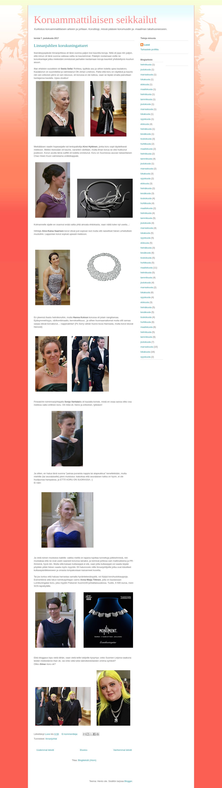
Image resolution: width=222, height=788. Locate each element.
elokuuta (144, 84)
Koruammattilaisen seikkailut (95, 19)
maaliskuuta (146, 89)
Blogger (128, 781)
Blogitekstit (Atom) (87, 760)
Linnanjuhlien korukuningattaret (61, 45)
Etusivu (83, 750)
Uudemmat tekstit (45, 750)
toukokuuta (146, 139)
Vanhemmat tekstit (122, 750)
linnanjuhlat (51, 738)
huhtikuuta (145, 144)
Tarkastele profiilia (149, 49)
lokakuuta (145, 79)
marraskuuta (146, 74)
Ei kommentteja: (70, 734)
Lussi (147, 44)
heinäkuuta (146, 129)
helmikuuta (145, 64)
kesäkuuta (145, 134)
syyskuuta (145, 119)
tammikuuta (146, 99)
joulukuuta (145, 69)
